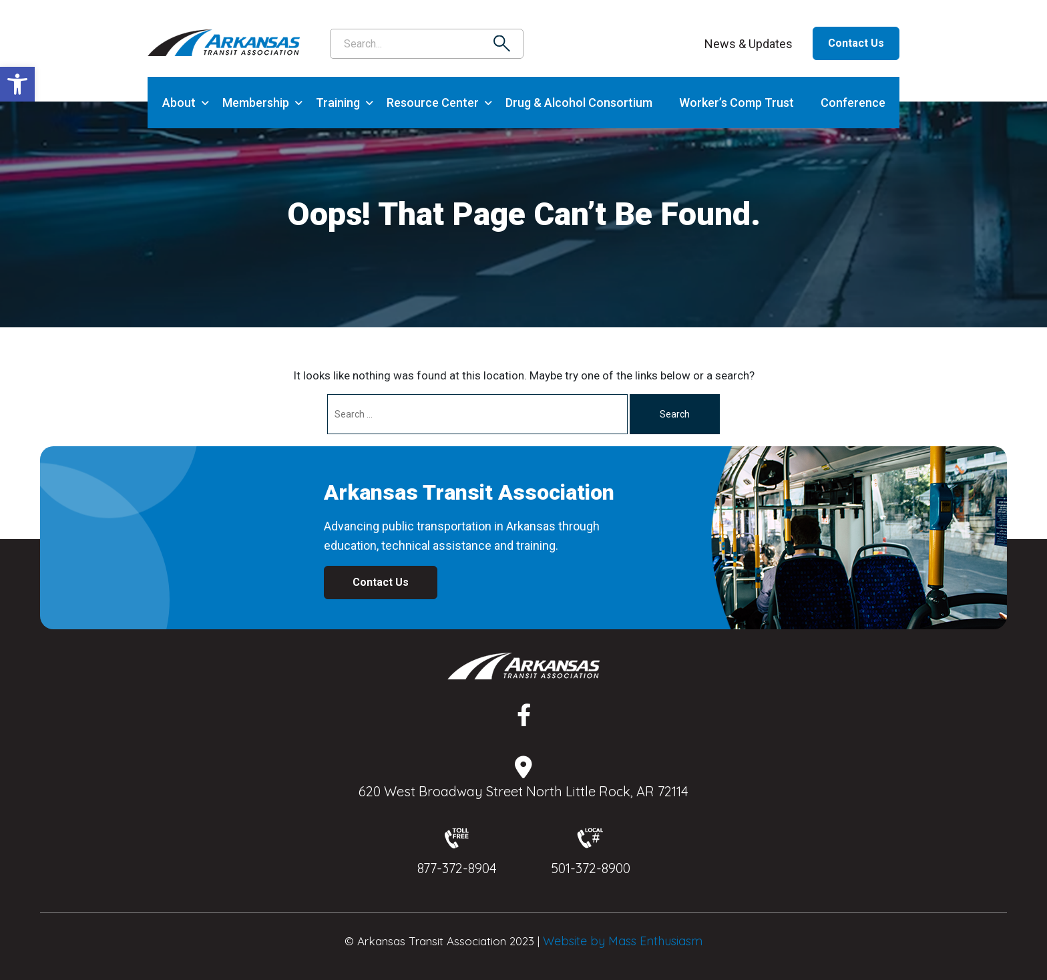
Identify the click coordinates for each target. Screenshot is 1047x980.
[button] (17, 84)
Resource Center (433, 103)
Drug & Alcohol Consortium (578, 103)
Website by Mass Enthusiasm (622, 941)
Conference (853, 103)
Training (338, 103)
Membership (255, 103)
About (179, 103)
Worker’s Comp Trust (736, 103)
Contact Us (856, 43)
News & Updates (748, 44)
